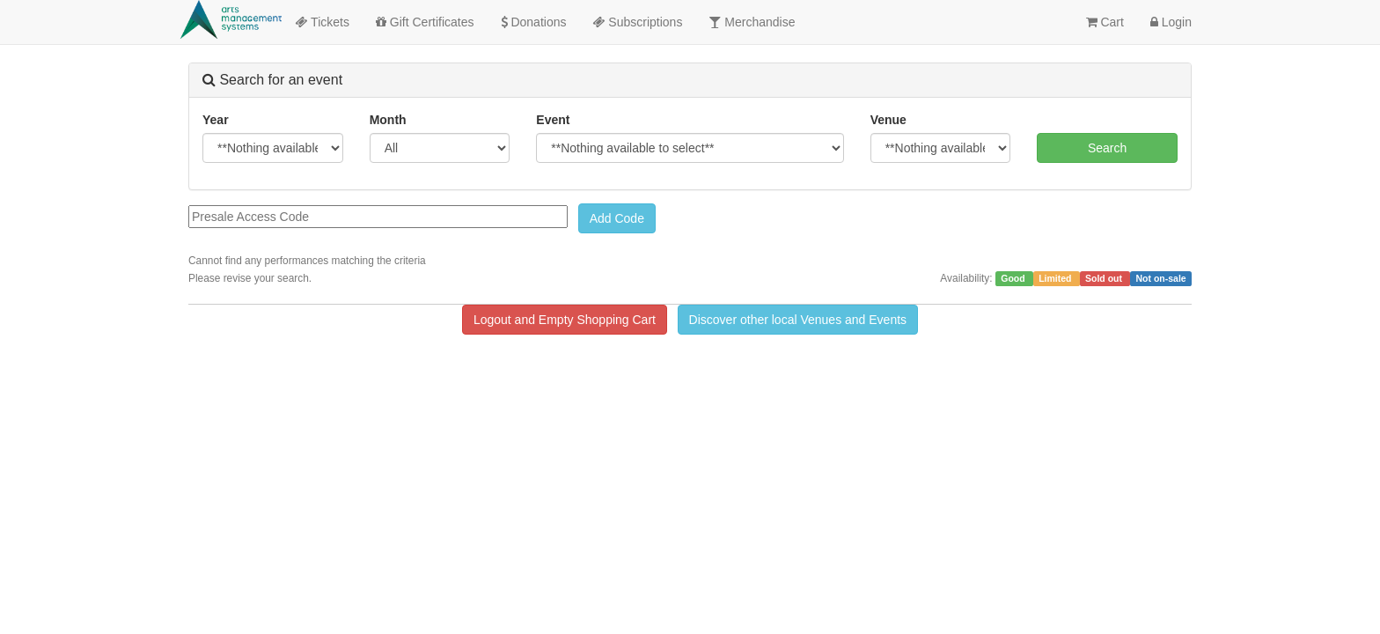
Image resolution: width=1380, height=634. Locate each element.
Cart (1105, 22)
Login (1171, 22)
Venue (888, 120)
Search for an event (272, 79)
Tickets (322, 22)
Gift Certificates (425, 22)
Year (215, 120)
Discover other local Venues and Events (798, 320)
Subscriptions (637, 22)
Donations (534, 22)
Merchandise (751, 22)
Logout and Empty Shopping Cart (564, 320)
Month (388, 120)
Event (552, 120)
